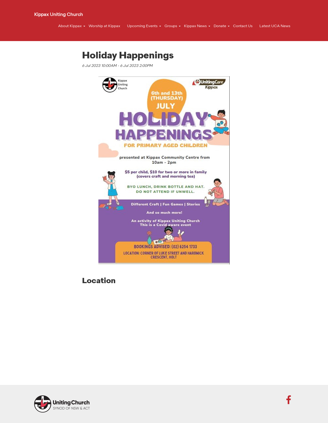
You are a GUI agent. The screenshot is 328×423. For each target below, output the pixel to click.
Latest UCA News (274, 26)
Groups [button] (170, 26)
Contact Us (243, 26)
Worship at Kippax (104, 26)
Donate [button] (220, 26)
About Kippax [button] (70, 26)
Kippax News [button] (195, 26)
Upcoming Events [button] (142, 26)
